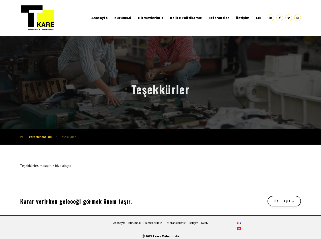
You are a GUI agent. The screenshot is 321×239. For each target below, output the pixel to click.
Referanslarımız (175, 223)
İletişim (242, 18)
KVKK (204, 223)
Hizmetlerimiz (150, 18)
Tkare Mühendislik (36, 137)
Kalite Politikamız (186, 18)
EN (258, 18)
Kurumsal (122, 18)
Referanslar (219, 18)
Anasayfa (99, 18)
